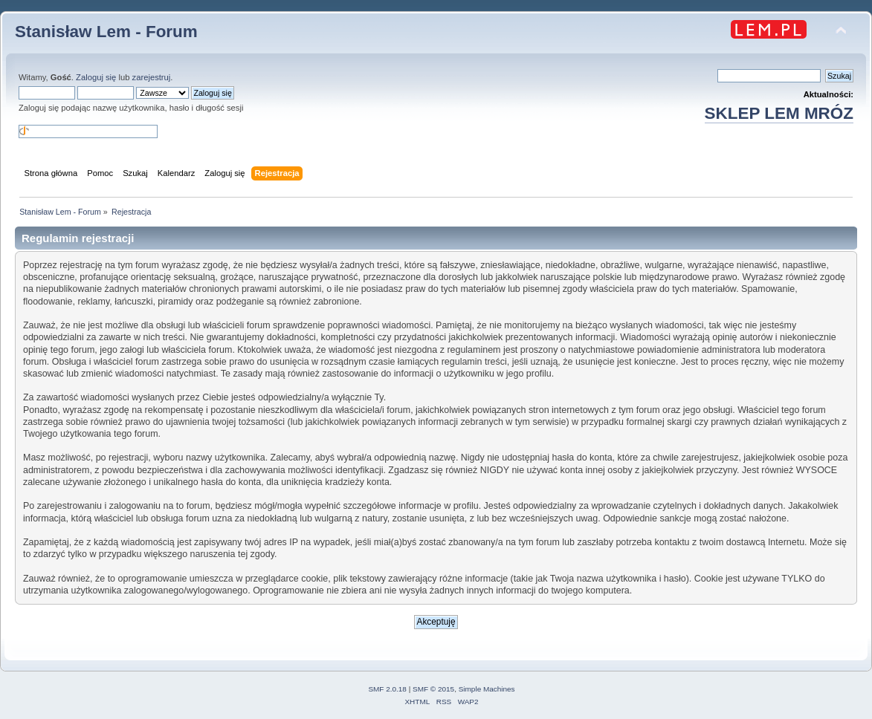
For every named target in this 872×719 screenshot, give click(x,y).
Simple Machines (487, 689)
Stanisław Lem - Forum (106, 31)
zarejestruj (151, 77)
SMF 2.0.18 (387, 689)
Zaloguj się (96, 77)
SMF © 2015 (433, 689)
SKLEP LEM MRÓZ (779, 113)
